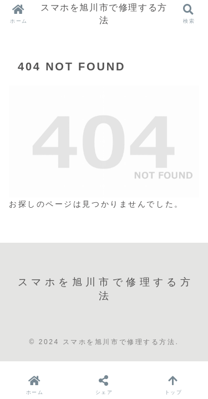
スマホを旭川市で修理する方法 (104, 13)
